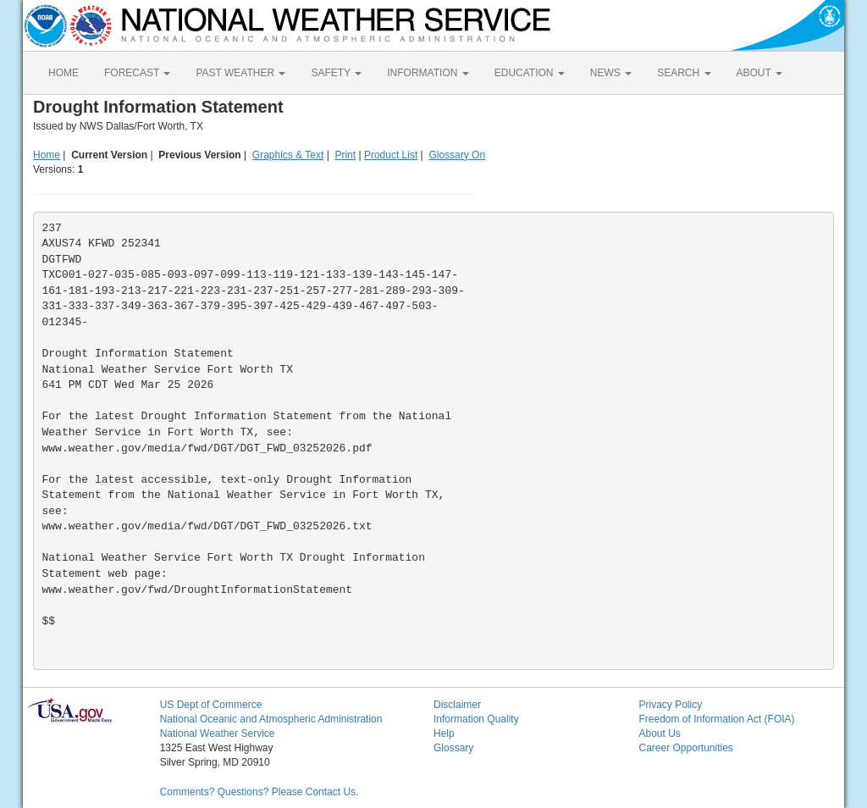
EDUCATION (529, 73)
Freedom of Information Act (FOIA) (716, 719)
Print (345, 155)
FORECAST (137, 73)
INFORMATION (427, 73)
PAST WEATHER (240, 73)
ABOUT (759, 73)
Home (46, 155)
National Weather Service (217, 733)
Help (444, 733)
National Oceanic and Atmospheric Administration (271, 719)
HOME (63, 73)
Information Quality (476, 719)
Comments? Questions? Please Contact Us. (259, 792)
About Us (659, 733)
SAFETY (336, 73)
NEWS (611, 73)
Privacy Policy (670, 705)
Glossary (453, 748)
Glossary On (456, 155)
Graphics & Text (287, 155)
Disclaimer (457, 705)
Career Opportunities (685, 748)
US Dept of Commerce (211, 705)
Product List (390, 155)
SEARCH (683, 73)
